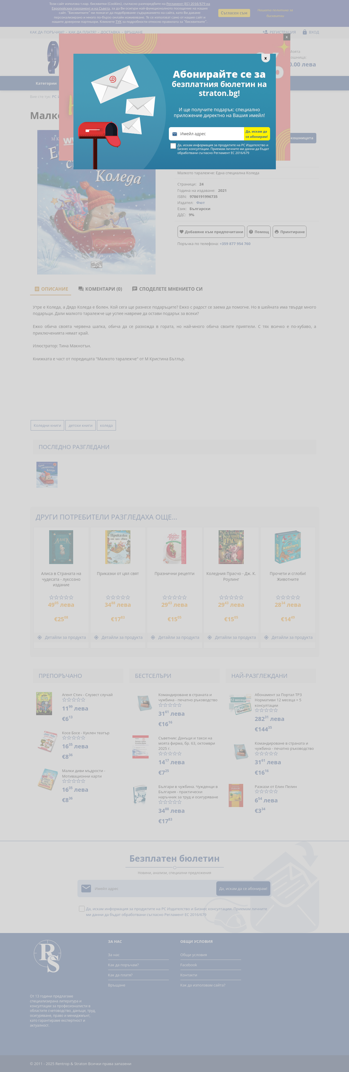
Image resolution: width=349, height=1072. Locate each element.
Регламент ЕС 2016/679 (231, 153)
